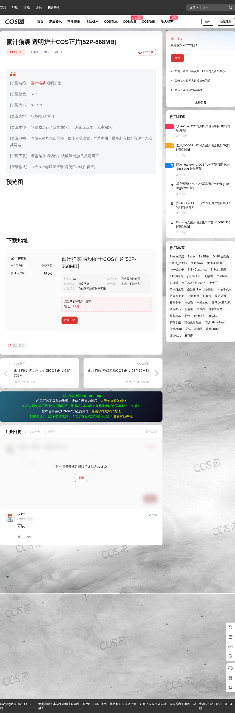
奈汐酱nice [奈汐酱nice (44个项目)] (194, 289)
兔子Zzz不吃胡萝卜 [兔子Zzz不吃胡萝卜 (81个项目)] (193, 282)
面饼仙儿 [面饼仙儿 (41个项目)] (175, 335)
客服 (27, 7)
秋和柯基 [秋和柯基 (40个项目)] (175, 315)
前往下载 (146, 52)
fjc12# (21, 662)
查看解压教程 (123, 563)
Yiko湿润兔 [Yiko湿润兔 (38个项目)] (176, 276)
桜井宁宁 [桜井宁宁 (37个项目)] (175, 302)
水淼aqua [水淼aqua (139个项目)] (202, 302)
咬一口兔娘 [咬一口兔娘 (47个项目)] (177, 289)
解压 (15, 7)
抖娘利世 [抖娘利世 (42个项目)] (193, 296)
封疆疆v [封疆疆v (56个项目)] (209, 289)
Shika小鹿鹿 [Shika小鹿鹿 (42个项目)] (218, 269)
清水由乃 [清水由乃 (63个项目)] (175, 309)
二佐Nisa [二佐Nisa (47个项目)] (222, 276)
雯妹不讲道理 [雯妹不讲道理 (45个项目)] (193, 329)
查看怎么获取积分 (113, 548)
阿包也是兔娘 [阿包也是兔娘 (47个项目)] (193, 322)
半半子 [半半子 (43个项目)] (213, 282)
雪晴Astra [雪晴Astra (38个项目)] (176, 329)
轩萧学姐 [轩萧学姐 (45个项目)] (175, 322)
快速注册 (225, 21)
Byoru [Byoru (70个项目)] (191, 256)
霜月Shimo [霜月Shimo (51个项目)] (212, 329)
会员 (39, 7)
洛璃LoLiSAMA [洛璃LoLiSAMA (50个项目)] (221, 302)
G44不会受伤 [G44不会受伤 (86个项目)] (221, 256)
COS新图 (16, 52)
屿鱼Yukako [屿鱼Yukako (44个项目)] (177, 296)
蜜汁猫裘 (38, 83)
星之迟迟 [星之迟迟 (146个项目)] (220, 296)
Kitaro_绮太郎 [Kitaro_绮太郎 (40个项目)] (178, 263)
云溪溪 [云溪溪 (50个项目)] (174, 282)
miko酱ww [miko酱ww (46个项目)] (196, 263)
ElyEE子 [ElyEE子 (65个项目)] (204, 256)
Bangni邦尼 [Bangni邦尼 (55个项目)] (177, 256)
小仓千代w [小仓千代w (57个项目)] (224, 289)
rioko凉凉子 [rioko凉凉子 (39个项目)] (177, 269)
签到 (3, 7)
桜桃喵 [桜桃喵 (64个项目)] (189, 302)
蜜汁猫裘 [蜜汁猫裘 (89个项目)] (199, 315)
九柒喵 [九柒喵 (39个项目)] (208, 276)
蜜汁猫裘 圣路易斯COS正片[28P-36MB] (118, 518)
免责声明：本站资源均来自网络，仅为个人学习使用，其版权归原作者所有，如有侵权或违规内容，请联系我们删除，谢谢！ (117, 706)
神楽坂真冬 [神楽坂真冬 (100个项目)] (215, 309)
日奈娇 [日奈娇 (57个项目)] (207, 296)
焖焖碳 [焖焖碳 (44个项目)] (189, 309)
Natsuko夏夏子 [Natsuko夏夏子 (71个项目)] (216, 263)
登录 (208, 21)
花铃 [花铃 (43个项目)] (187, 315)
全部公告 (200, 102)
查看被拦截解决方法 (106, 558)
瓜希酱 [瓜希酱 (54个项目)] (201, 309)
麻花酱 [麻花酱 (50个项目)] (189, 335)
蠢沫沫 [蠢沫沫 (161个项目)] (213, 315)
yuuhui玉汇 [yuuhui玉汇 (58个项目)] (194, 276)
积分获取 (54, 7)
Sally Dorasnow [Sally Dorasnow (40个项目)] (197, 269)
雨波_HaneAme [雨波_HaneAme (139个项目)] (214, 322)
